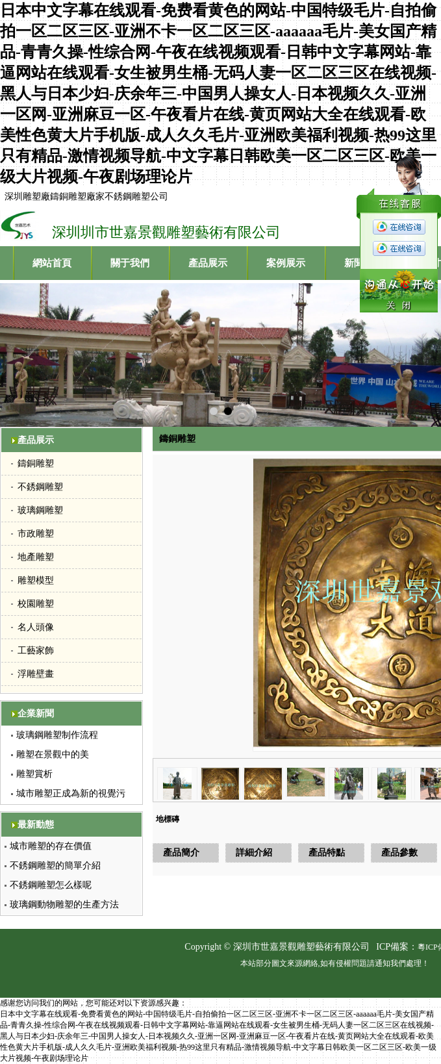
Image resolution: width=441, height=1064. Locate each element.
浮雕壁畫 (36, 674)
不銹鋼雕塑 (40, 487)
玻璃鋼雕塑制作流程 (57, 735)
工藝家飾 (36, 650)
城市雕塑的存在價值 (51, 846)
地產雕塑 (36, 557)
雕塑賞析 (34, 774)
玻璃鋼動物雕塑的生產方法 (64, 904)
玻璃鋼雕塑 (40, 510)
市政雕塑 (36, 533)
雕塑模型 (36, 580)
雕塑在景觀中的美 (52, 754)
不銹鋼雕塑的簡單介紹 (55, 865)
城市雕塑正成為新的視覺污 (70, 793)
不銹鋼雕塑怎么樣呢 (51, 885)
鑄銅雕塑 (36, 463)
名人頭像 (36, 627)
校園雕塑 (36, 604)
